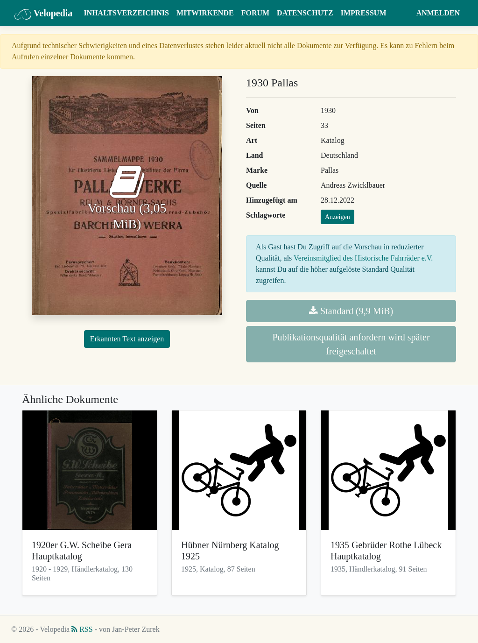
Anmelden (438, 13)
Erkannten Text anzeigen (127, 339)
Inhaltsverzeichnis (126, 13)
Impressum (364, 13)
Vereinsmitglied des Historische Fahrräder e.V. (363, 258)
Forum (255, 13)
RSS (81, 629)
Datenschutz (305, 13)
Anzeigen (337, 216)
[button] (403, 13)
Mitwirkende (205, 13)
